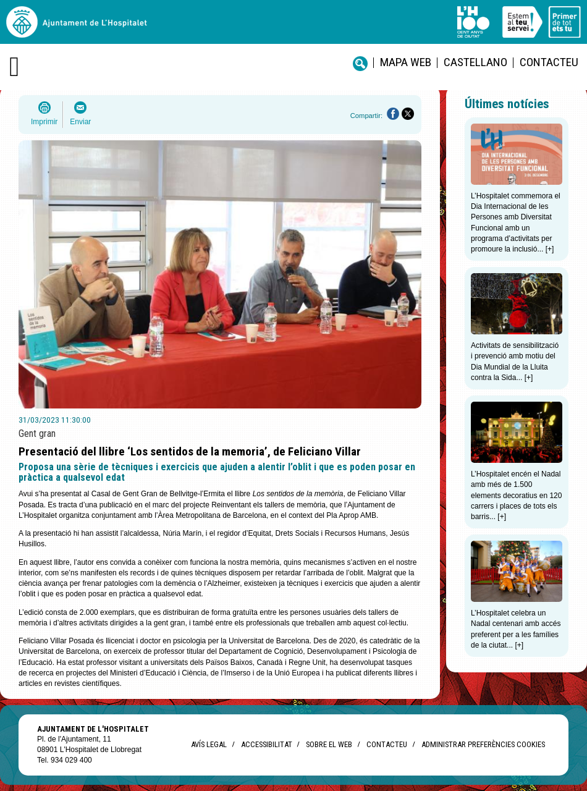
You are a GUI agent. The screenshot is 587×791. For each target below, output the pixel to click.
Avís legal (209, 744)
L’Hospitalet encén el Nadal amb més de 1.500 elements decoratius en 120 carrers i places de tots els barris (516, 495)
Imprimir (44, 121)
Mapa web (405, 62)
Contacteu (549, 62)
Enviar (80, 121)
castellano (475, 62)
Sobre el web (329, 744)
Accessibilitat (266, 744)
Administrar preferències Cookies (483, 744)
